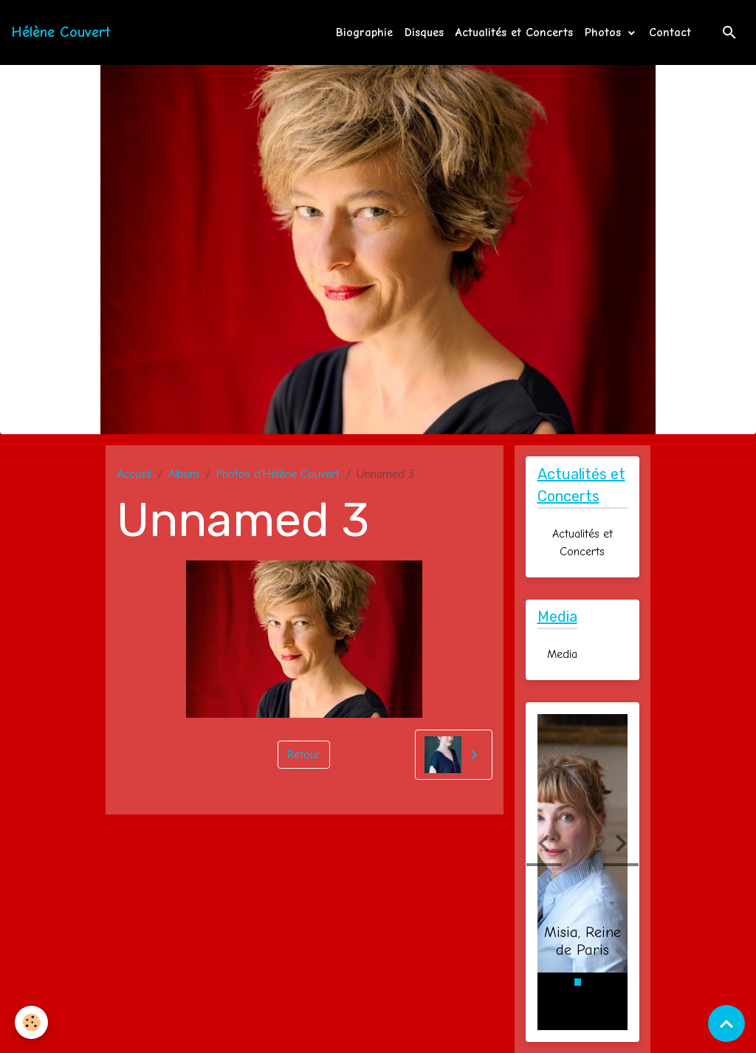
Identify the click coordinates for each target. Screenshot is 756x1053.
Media (562, 654)
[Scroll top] (726, 1023)
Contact (670, 32)
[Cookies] (31, 1022)
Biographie (364, 32)
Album (183, 474)
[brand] (61, 32)
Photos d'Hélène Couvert (278, 474)
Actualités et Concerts (514, 32)
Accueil (134, 474)
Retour (303, 754)
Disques (424, 32)
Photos (605, 32)
